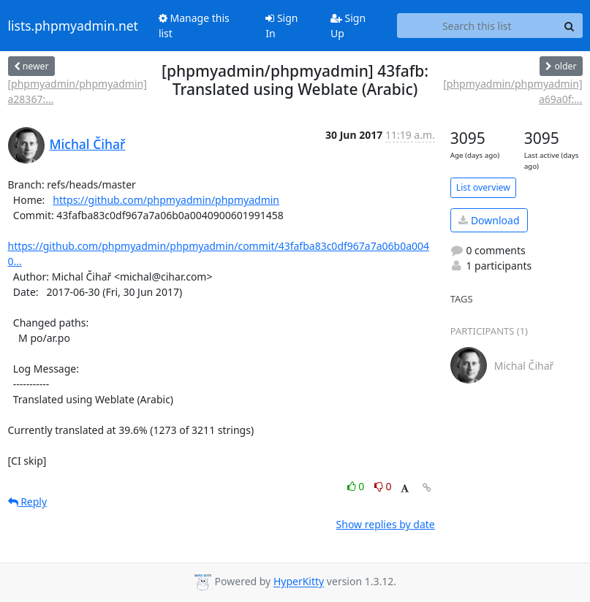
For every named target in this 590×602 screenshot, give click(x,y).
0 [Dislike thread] (383, 486)
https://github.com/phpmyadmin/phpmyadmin (166, 200)
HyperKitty (298, 582)
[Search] (569, 25)
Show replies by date (385, 524)
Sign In (281, 25)
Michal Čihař (88, 144)
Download (488, 220)
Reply (28, 501)
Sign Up (348, 25)
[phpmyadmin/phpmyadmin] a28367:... (77, 91)
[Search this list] (477, 25)
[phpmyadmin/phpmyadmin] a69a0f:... (512, 91)
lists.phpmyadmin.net (73, 25)
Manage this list (194, 25)
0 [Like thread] (357, 486)
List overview (483, 187)
